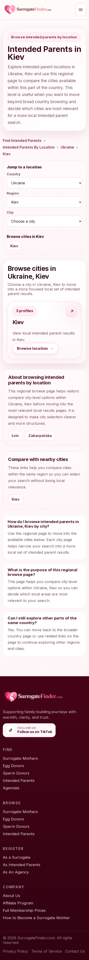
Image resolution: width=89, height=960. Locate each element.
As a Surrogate (16, 857)
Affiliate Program (18, 903)
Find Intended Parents (22, 140)
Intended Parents (19, 780)
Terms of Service (46, 951)
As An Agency (16, 872)
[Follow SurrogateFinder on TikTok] (29, 730)
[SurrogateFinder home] (37, 9)
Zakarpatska (40, 435)
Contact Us (75, 951)
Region (13, 193)
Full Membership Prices (24, 910)
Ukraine (67, 147)
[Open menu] (80, 9)
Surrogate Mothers (20, 758)
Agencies (11, 788)
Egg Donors (13, 765)
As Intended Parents (21, 864)
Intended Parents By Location (29, 147)
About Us (11, 895)
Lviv (15, 435)
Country (14, 174)
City (10, 212)
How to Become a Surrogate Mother (36, 917)
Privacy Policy (15, 951)
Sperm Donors (16, 773)
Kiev (7, 154)
